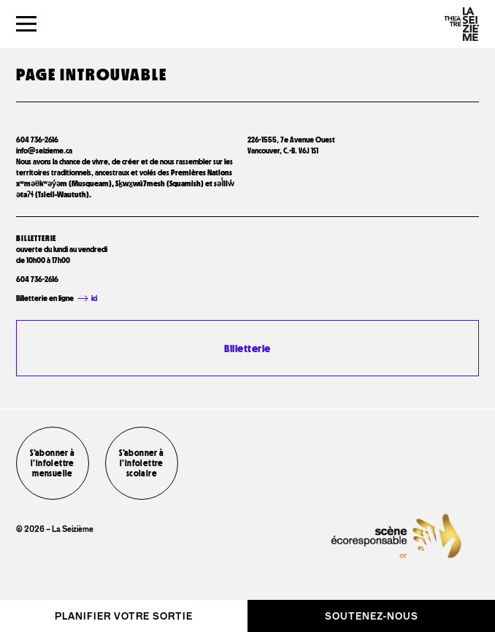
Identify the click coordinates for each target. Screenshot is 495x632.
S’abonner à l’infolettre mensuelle (52, 463)
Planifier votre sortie (124, 616)
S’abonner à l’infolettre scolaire (141, 463)
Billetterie (247, 348)
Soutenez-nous (371, 616)
